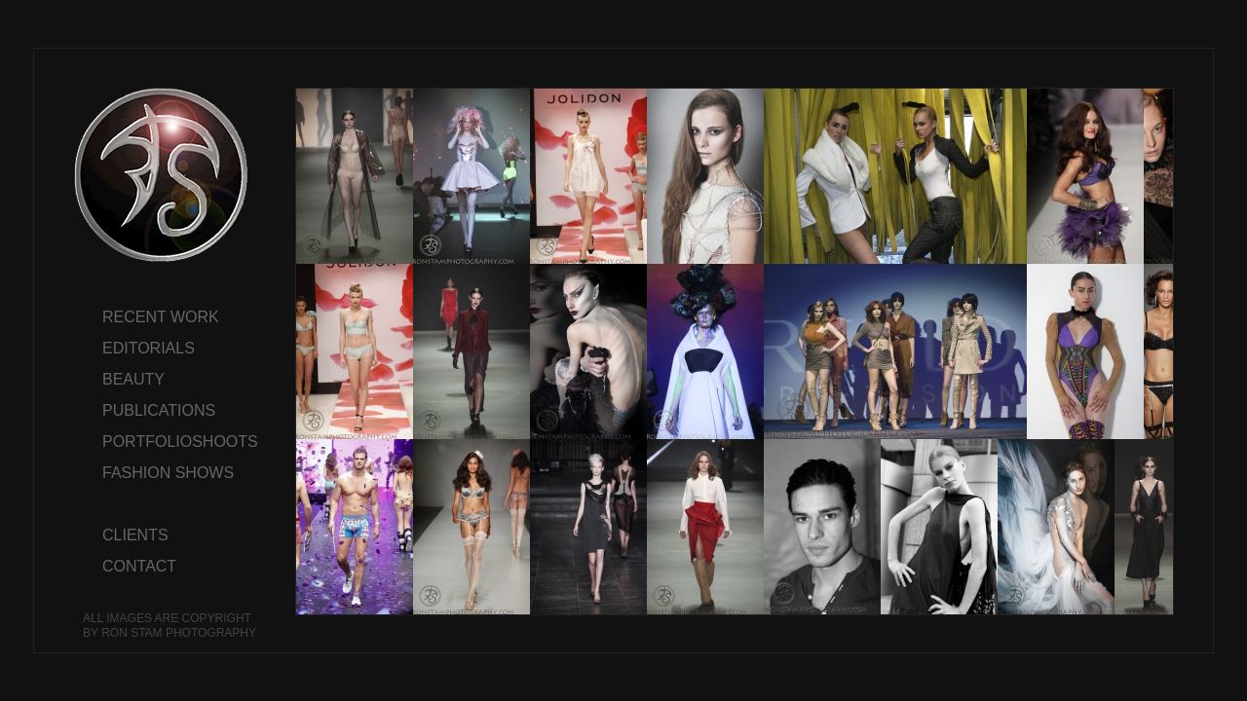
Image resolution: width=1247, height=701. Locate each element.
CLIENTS (135, 535)
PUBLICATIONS (158, 410)
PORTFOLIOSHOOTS (180, 441)
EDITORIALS (148, 348)
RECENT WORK (160, 317)
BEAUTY (133, 379)
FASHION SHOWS (168, 472)
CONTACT (139, 566)
